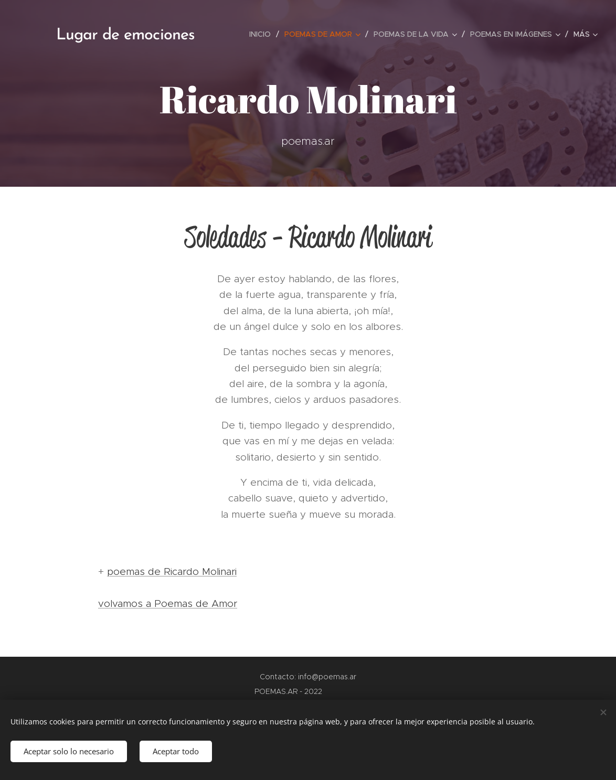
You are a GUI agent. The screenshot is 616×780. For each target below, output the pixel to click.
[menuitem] (263, 34)
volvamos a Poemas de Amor (167, 603)
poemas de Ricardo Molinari (172, 571)
